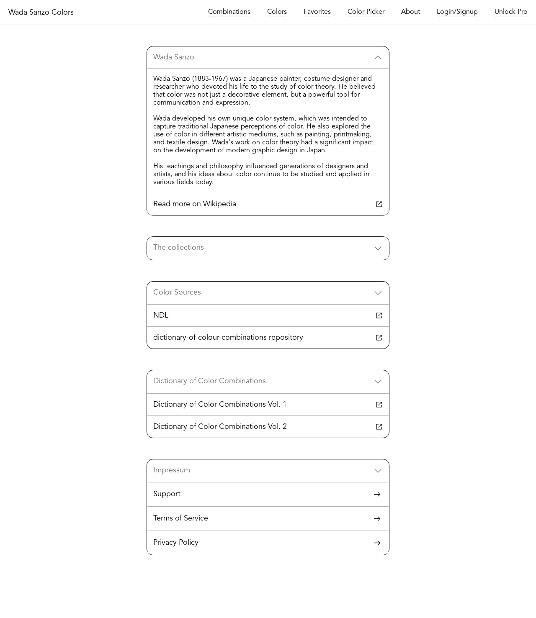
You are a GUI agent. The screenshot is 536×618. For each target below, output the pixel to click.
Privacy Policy (268, 543)
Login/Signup (457, 12)
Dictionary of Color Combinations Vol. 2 (268, 427)
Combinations (229, 12)
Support (268, 494)
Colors (277, 12)
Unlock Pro (511, 12)
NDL (268, 315)
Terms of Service (268, 518)
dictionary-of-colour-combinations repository (268, 337)
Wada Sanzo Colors (41, 12)
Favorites (317, 12)
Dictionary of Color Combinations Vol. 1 (268, 404)
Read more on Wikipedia (268, 204)
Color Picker (366, 12)
